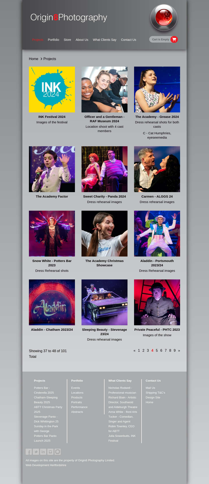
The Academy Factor (52, 196)
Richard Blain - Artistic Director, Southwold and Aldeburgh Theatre (122, 402)
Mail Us (150, 387)
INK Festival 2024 (51, 117)
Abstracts (77, 411)
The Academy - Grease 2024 (157, 117)
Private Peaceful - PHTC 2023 (157, 329)
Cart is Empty (160, 39)
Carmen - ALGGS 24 (157, 196)
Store (67, 39)
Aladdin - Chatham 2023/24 (52, 329)
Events (75, 387)
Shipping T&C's (155, 392)
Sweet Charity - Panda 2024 (104, 196)
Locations (77, 392)
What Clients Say (104, 39)
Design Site (153, 397)
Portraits (76, 402)
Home (33, 59)
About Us (82, 39)
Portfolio (53, 39)
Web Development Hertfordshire (46, 465)
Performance (79, 407)
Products (76, 397)
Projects (37, 39)
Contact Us (128, 39)
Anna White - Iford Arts (122, 411)
